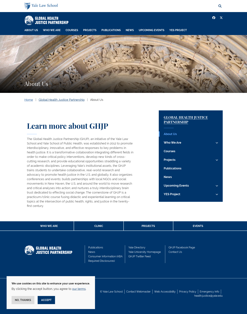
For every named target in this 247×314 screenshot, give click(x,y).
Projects (89, 30)
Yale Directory (136, 247)
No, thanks (23, 300)
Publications (111, 30)
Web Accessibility (165, 291)
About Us (31, 30)
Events (198, 226)
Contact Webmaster (138, 291)
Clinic (98, 226)
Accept (46, 300)
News (130, 30)
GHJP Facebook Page (182, 247)
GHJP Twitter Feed (139, 256)
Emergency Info (209, 291)
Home (28, 99)
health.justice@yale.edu (208, 295)
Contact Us (175, 252)
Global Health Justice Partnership (62, 99)
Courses (72, 30)
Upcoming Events (151, 30)
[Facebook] (213, 17)
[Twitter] (221, 17)
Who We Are (52, 30)
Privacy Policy (187, 291)
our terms (79, 289)
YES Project (178, 30)
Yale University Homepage (144, 252)
